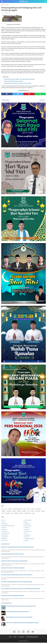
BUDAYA (10, 509)
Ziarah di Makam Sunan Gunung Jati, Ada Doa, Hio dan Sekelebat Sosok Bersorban (20, 589)
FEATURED (38, 509)
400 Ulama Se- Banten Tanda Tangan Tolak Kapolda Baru (14, 561)
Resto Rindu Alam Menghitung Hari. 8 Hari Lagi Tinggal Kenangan (16, 582)
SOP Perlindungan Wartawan (33, 637)
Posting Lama (42, 100)
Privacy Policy (22, 637)
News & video (37, 511)
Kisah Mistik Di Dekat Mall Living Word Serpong (12, 554)
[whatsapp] (40, 94)
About (9, 637)
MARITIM (14, 511)
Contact (14, 637)
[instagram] (19, 633)
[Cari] (45, 1)
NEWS (32, 511)
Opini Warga (7, 513)
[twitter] (18, 94)
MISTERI (19, 511)
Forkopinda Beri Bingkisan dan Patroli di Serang (17, 611)
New (28, 511)
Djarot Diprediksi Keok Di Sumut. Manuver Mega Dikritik (19, 617)
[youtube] (32, 633)
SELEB (21, 513)
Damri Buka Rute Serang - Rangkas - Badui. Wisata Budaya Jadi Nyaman (19, 79)
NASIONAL (24, 511)
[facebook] (6, 94)
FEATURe (32, 509)
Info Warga (9, 511)
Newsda (43, 511)
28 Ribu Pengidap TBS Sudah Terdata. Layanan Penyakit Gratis (20, 606)
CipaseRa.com (26, 641)
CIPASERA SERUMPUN (17, 509)
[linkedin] (28, 633)
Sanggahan (16, 513)
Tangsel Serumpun (27, 513)
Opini (3, 513)
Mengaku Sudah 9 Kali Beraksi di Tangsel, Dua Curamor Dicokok (17, 83)
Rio (12, 513)
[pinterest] (29, 94)
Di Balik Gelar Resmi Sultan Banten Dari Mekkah (12, 595)
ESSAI (28, 509)
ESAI (24, 509)
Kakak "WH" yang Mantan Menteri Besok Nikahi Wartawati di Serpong (17, 547)
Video (34, 513)
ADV (3, 509)
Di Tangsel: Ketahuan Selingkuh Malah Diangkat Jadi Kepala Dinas (16, 575)
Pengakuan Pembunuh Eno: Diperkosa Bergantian (13, 568)
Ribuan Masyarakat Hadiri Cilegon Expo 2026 (13, 81)
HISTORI (3, 511)
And (6, 509)
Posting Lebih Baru (5, 100)
